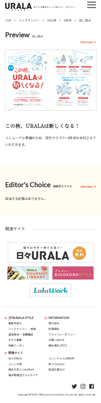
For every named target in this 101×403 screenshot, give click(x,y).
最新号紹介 (15, 323)
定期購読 (27, 334)
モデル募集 (15, 340)
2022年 (52, 20)
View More (86, 187)
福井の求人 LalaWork (21, 369)
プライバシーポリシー (61, 334)
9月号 (68, 20)
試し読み (85, 20)
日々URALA (15, 358)
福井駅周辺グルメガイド (23, 375)
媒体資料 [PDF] (57, 345)
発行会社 (53, 323)
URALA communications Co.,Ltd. (56, 394)
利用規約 (53, 329)
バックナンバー (29, 20)
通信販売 (13, 334)
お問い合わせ (56, 340)
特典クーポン (16, 345)
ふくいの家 (15, 364)
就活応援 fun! (56, 369)
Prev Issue (86, 42)
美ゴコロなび (56, 364)
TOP (8, 20)
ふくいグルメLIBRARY (61, 358)
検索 (33, 329)
